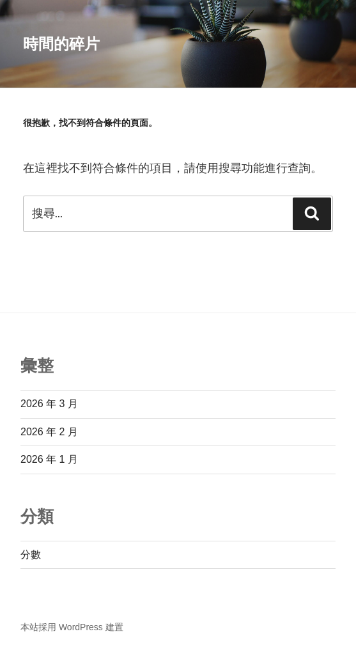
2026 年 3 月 (49, 403)
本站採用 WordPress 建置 (71, 627)
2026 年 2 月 (49, 431)
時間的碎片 (61, 43)
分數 (30, 554)
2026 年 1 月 (49, 459)
